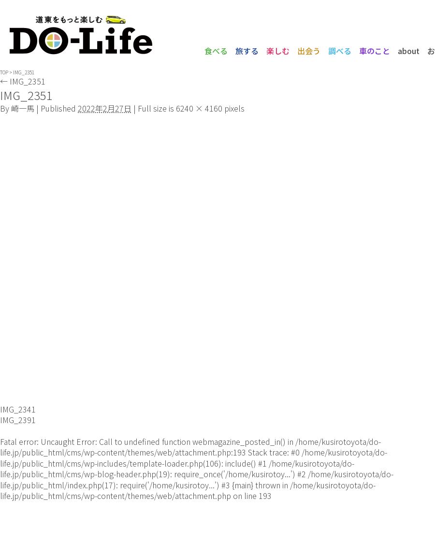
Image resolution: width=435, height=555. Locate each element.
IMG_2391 (18, 420)
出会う (308, 51)
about (409, 51)
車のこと (374, 51)
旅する (247, 51)
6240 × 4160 (199, 108)
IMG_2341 (18, 409)
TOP (4, 72)
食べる (216, 51)
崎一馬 (22, 108)
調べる (339, 51)
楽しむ (278, 51)
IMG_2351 (22, 81)
